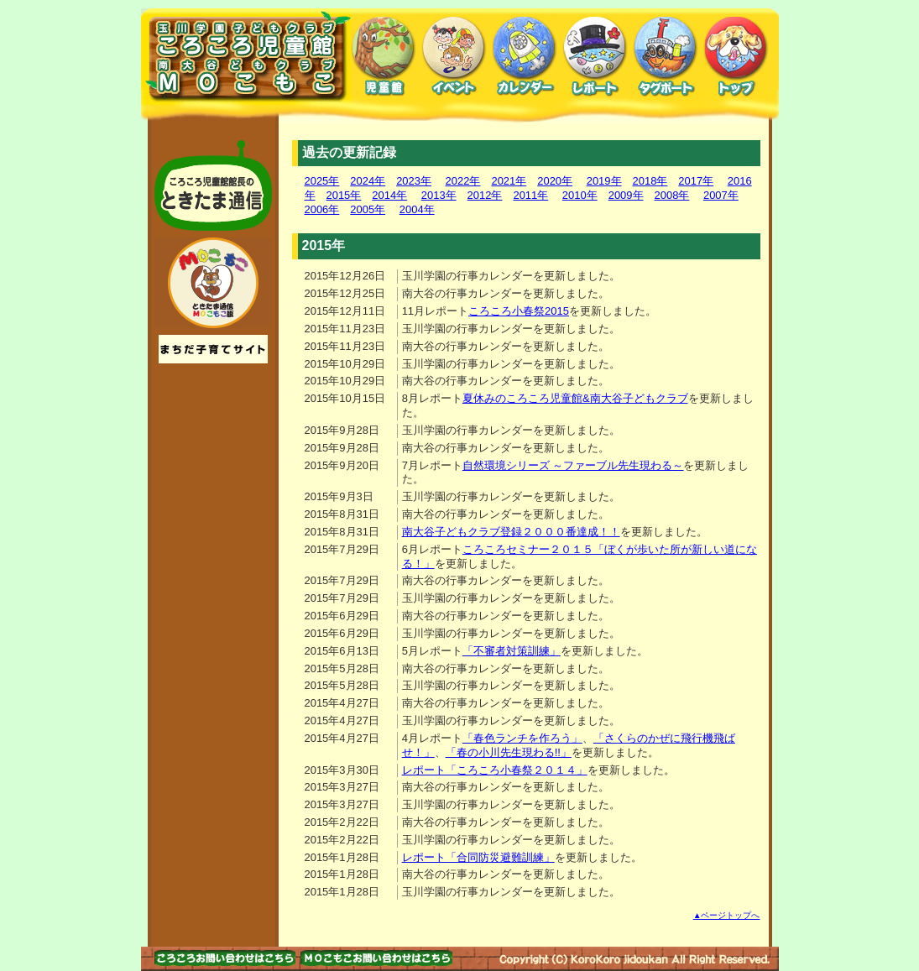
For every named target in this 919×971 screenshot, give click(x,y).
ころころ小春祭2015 (518, 311)
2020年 (554, 181)
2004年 (417, 209)
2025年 (322, 181)
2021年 (508, 181)
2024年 (367, 181)
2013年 (439, 195)
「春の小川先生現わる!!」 (509, 752)
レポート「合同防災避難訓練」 (478, 857)
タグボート (665, 57)
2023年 (413, 181)
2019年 (604, 181)
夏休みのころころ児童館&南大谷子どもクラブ (575, 398)
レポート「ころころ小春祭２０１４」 (494, 770)
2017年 (695, 181)
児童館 (383, 57)
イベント (454, 57)
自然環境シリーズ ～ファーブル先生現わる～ (573, 465)
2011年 (530, 195)
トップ (736, 57)
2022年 (463, 181)
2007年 (721, 195)
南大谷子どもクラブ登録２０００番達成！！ (511, 531)
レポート (595, 57)
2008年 (672, 195)
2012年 (485, 195)
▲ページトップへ (726, 915)
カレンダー (524, 57)
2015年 (344, 195)
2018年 (650, 181)
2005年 (367, 209)
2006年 (322, 209)
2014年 (389, 195)
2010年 (580, 195)
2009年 (626, 195)
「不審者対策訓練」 (511, 651)
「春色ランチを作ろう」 (522, 738)
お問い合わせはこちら (224, 958)
